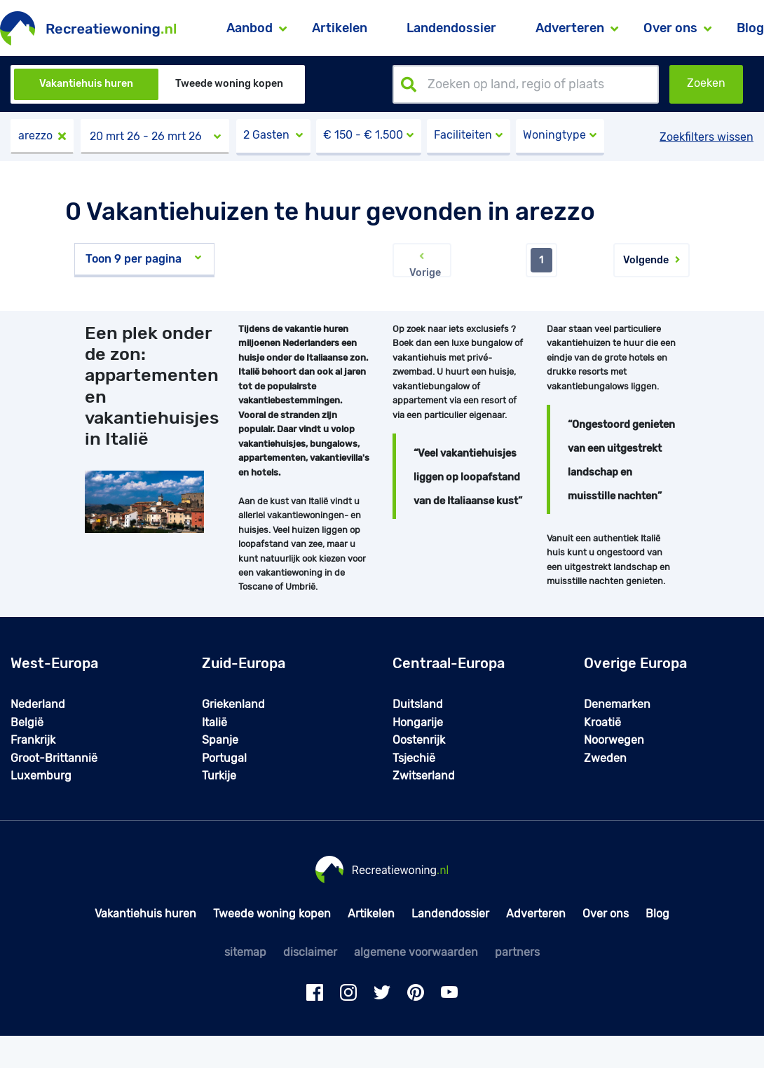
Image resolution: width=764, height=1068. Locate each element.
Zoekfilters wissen (706, 137)
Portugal (224, 758)
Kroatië (602, 722)
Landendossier (451, 28)
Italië (214, 722)
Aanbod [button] (249, 28)
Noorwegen (614, 740)
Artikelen (339, 28)
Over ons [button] (670, 28)
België (27, 722)
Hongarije (418, 722)
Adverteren (536, 913)
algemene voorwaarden (416, 952)
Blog (750, 28)
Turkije (219, 775)
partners (517, 952)
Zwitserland (424, 775)
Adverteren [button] (570, 28)
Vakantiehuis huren (86, 84)
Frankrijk (33, 740)
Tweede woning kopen (229, 84)
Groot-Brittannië (54, 758)
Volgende (651, 260)
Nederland (38, 704)
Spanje (220, 740)
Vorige (422, 263)
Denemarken (617, 704)
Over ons (605, 913)
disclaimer (310, 952)
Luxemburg (41, 775)
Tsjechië (414, 758)
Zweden (605, 758)
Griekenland (233, 704)
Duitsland (418, 704)
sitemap (245, 952)
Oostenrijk (419, 740)
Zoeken (706, 83)
